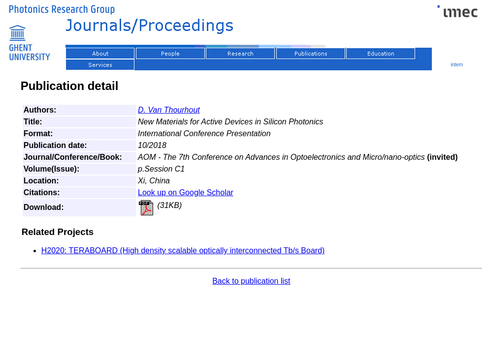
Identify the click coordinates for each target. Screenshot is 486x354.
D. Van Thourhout (169, 110)
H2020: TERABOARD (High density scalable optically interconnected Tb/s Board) (183, 250)
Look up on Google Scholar (185, 192)
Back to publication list (251, 281)
